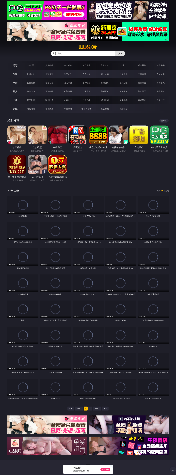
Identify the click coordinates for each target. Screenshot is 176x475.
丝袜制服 (124, 74)
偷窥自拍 (31, 91)
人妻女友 (68, 100)
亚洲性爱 (31, 82)
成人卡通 (68, 82)
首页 (70, 408)
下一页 (97, 408)
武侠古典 (86, 100)
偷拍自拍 (49, 82)
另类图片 (161, 91)
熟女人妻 (105, 74)
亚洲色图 (49, 91)
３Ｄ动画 (86, 74)
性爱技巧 (161, 100)
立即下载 (105, 469)
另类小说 (124, 100)
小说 (15, 100)
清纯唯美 (124, 91)
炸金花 (124, 65)
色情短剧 (124, 108)
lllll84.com (88, 47)
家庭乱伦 (49, 100)
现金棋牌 (142, 65)
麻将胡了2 (105, 65)
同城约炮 (31, 108)
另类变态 (161, 82)
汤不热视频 (86, 108)
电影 (15, 82)
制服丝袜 (105, 82)
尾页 (105, 408)
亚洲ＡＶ (31, 74)
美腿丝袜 (105, 91)
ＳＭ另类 (161, 74)
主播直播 (142, 74)
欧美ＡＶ (68, 74)
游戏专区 (86, 65)
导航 (15, 108)
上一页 (79, 408)
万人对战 (68, 65)
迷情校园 (105, 100)
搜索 (120, 53)
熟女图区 (142, 91)
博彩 (15, 65)
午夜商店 (49, 108)
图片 (15, 91)
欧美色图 (68, 91)
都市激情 (31, 100)
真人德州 (49, 65)
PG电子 (31, 65)
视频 (15, 74)
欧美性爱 (86, 82)
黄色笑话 (142, 100)
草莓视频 (68, 108)
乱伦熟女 (142, 82)
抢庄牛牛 (161, 65)
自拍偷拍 (49, 74)
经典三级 (124, 82)
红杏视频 (105, 108)
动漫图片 (86, 91)
